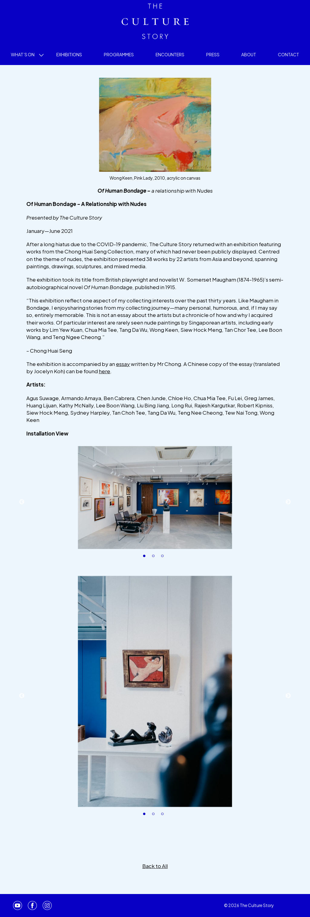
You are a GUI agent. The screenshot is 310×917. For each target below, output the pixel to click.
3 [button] (164, 558)
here (104, 371)
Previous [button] (22, 502)
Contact (288, 54)
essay (123, 364)
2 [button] (155, 558)
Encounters (170, 54)
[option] (154, 497)
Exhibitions (69, 54)
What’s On (23, 54)
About (248, 54)
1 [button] (146, 558)
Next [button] (288, 502)
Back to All (155, 866)
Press (212, 54)
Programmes (119, 54)
